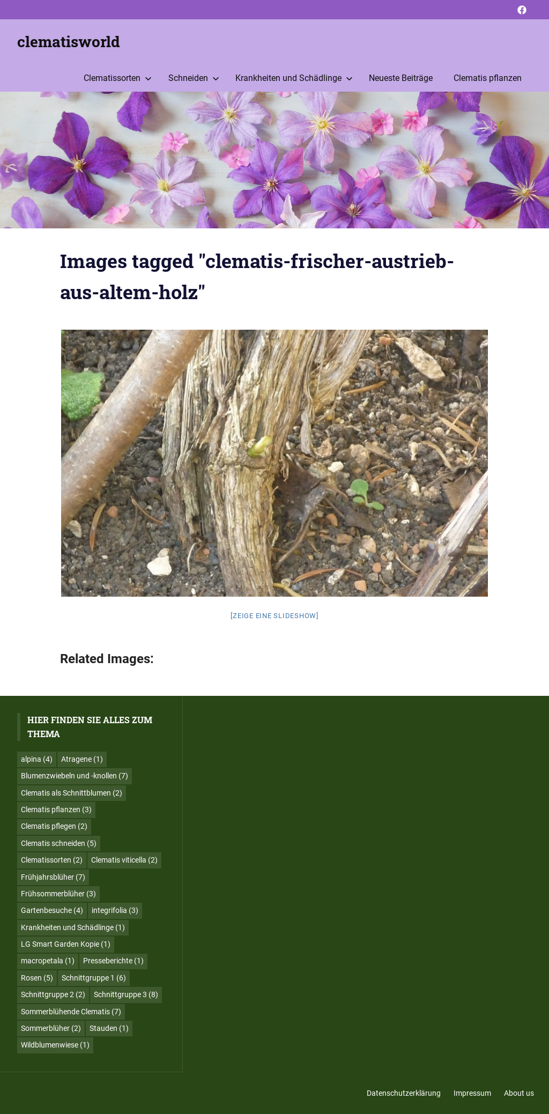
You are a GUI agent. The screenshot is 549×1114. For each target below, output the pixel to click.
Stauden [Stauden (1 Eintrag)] (109, 1028)
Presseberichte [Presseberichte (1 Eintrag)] (113, 960)
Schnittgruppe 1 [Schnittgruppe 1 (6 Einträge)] (94, 978)
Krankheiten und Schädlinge (294, 78)
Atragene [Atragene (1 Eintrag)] (82, 759)
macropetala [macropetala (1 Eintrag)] (48, 960)
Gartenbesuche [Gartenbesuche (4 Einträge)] (52, 910)
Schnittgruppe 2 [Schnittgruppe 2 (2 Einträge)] (53, 994)
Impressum (472, 1093)
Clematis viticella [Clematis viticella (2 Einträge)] (124, 860)
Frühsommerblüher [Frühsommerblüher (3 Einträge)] (58, 893)
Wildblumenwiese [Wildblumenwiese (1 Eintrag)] (55, 1045)
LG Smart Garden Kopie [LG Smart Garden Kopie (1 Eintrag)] (65, 944)
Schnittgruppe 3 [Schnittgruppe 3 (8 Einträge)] (126, 994)
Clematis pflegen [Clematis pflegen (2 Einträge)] (54, 826)
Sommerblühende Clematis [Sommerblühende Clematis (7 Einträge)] (71, 1011)
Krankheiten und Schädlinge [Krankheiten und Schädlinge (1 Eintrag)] (73, 927)
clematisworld (68, 41)
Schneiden (193, 78)
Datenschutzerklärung (404, 1093)
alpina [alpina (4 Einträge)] (37, 759)
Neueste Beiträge (401, 78)
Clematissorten (118, 78)
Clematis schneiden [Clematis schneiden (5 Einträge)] (59, 843)
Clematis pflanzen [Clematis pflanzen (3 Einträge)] (56, 809)
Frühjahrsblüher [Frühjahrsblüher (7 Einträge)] (53, 877)
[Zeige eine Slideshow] (274, 616)
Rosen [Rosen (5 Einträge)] (37, 978)
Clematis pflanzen (488, 78)
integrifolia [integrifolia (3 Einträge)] (115, 910)
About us (519, 1093)
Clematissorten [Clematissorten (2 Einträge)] (52, 860)
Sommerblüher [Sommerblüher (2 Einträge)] (51, 1028)
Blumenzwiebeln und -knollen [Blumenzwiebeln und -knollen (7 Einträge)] (74, 775)
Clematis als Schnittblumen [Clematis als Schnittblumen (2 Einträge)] (71, 793)
